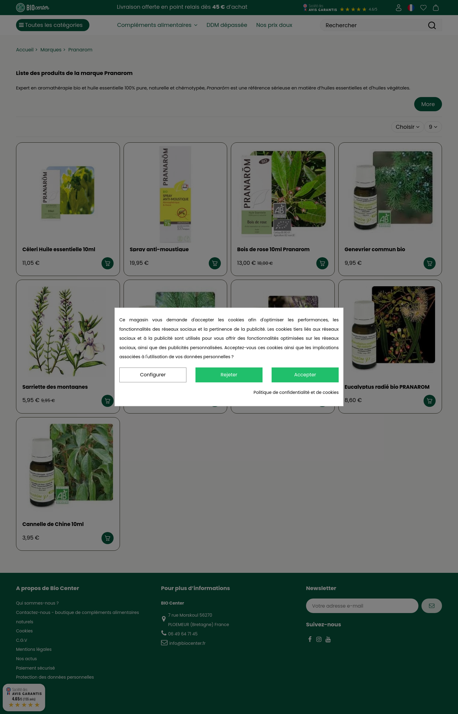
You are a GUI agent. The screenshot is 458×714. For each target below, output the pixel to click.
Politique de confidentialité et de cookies (296, 392)
